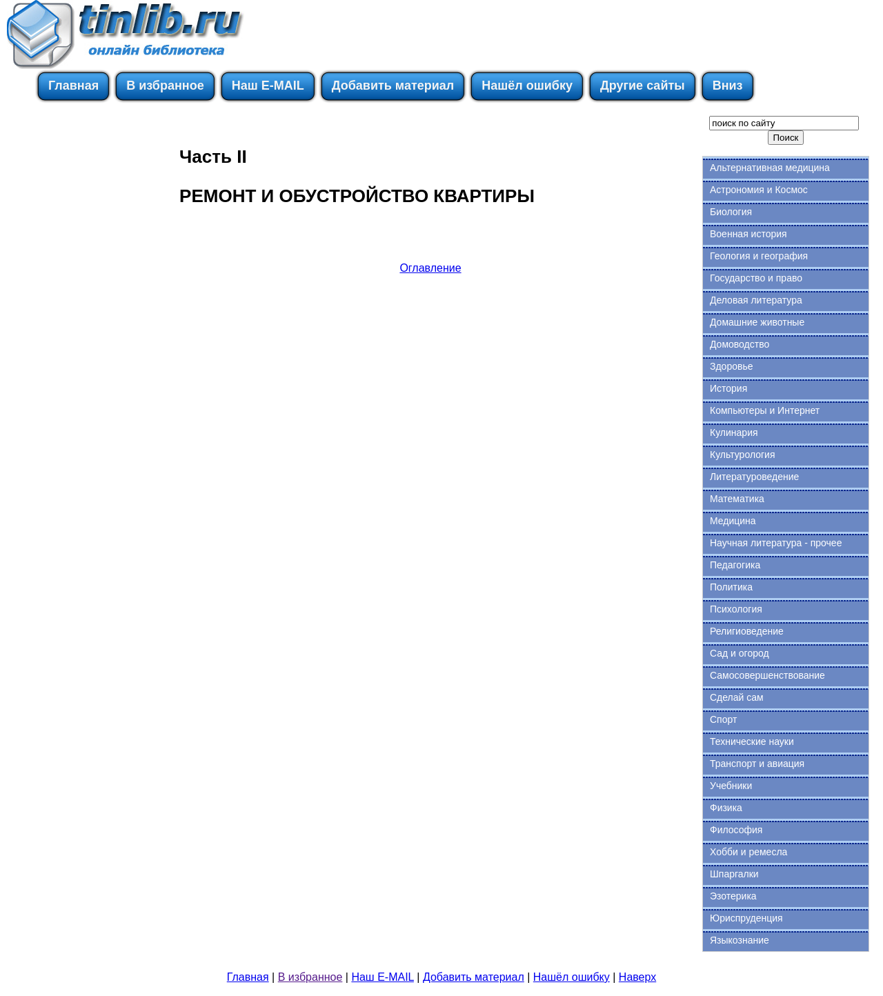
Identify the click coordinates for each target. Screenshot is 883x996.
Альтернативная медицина (770, 167)
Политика (731, 586)
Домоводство (739, 344)
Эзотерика (733, 896)
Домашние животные (757, 322)
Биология (731, 211)
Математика (737, 498)
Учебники (731, 785)
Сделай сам (737, 697)
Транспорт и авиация (757, 763)
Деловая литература (756, 300)
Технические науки (752, 741)
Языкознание (739, 940)
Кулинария (734, 432)
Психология (736, 609)
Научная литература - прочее (776, 542)
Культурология (742, 454)
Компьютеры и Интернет (765, 410)
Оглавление (430, 268)
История (728, 388)
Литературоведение (754, 476)
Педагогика (735, 564)
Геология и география (759, 255)
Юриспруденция (746, 918)
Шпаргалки (734, 873)
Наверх (637, 977)
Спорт (723, 719)
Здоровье (731, 366)
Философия (736, 829)
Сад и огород (739, 653)
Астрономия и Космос (759, 189)
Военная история (748, 233)
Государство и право (756, 277)
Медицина (733, 520)
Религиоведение (747, 631)
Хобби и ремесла (748, 851)
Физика (726, 807)
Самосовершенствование (767, 675)
